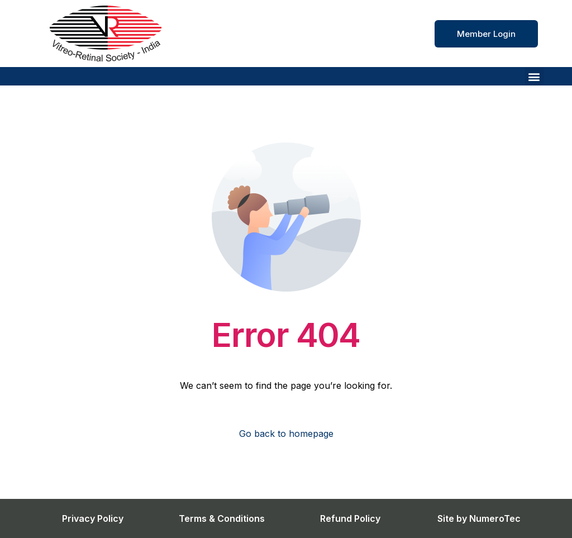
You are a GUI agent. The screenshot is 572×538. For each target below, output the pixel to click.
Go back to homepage (286, 433)
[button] (534, 76)
